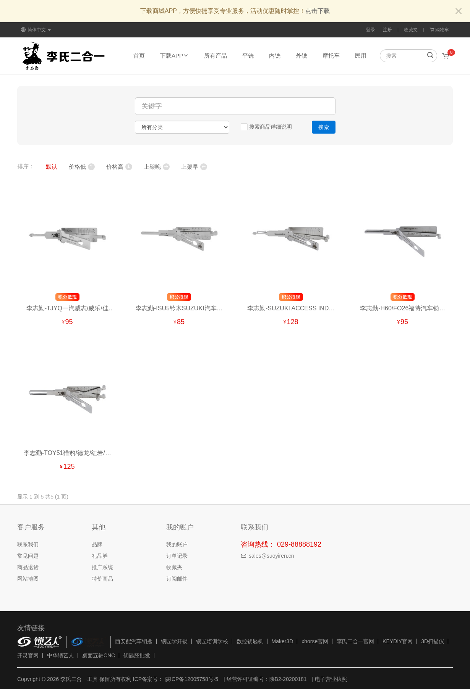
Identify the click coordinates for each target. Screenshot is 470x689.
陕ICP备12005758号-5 (190, 679)
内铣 (274, 55)
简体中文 (36, 29)
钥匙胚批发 (136, 655)
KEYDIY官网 (397, 641)
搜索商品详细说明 (266, 126)
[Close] (458, 11)
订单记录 (177, 556)
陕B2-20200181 (288, 679)
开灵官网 (28, 655)
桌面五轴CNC (98, 655)
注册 (387, 29)
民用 (360, 55)
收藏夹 (411, 29)
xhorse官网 (314, 641)
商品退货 (28, 567)
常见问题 (28, 556)
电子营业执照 (331, 679)
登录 (370, 29)
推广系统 (102, 567)
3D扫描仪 (432, 641)
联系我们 (28, 544)
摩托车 (331, 55)
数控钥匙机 (250, 641)
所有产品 (215, 55)
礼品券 (100, 556)
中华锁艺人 (60, 655)
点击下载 (317, 11)
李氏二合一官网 (355, 641)
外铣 (301, 55)
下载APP (174, 55)
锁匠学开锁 (174, 641)
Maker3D (282, 641)
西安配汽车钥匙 (133, 641)
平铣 (248, 55)
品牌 (97, 544)
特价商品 (102, 579)
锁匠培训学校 (212, 641)
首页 (139, 55)
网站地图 (28, 579)
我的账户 (177, 544)
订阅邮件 (177, 579)
